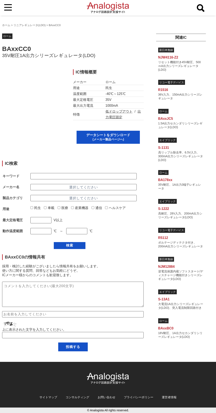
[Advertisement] (34, 95)
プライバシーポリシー (138, 397)
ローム (7, 36)
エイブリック (167, 140)
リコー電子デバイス (171, 82)
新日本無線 (166, 50)
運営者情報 (169, 397)
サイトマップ (48, 397)
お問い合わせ (106, 397)
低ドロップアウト (118, 111)
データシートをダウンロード (108, 137)
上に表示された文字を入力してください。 (34, 329)
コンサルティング (77, 397)
